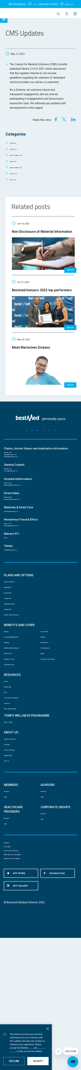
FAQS (7, 770)
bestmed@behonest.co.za (19, 562)
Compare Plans (13, 661)
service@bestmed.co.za (18, 496)
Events (16, 179)
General (18, 148)
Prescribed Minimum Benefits (21, 696)
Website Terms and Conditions (22, 989)
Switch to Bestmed (15, 621)
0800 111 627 (12, 558)
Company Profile (13, 853)
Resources (10, 894)
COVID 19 (10, 861)
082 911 (31, 4)
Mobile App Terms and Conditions (23, 980)
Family (17, 142)
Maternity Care (49, 704)
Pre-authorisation (51, 712)
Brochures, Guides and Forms (21, 669)
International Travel (15, 735)
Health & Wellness (24, 154)
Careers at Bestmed (16, 845)
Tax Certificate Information (19, 778)
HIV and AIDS (49, 688)
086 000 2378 (12, 470)
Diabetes (46, 696)
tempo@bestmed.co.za (18, 589)
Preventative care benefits (56, 728)
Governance (11, 837)
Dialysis (45, 720)
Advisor (17, 161)
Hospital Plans (12, 629)
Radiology (9, 704)
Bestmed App (12, 763)
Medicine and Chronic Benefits (22, 712)
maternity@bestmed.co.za (19, 545)
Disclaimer (10, 955)
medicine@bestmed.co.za (19, 479)
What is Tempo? (13, 810)
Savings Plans (12, 645)
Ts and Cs (56, 1048)
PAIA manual (11, 963)
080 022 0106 (12, 509)
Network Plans (12, 637)
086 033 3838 (12, 527)
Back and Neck (12, 720)
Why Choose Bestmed (17, 829)
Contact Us (10, 786)
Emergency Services (16, 728)
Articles (8, 755)
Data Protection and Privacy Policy (26, 1051)
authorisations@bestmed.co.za (22, 514)
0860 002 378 (71, 4)
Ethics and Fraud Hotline (18, 794)
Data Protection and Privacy (20, 972)
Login (7, 901)
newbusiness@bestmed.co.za (22, 531)
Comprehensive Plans (17, 653)
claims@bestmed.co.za (18, 474)
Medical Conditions (24, 167)
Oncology (9, 688)
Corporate (18, 173)
